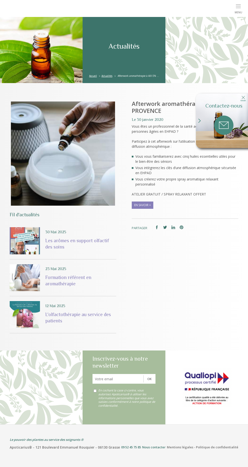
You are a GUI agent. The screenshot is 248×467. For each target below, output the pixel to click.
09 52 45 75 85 (131, 447)
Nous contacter (154, 447)
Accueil (93, 76)
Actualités (106, 76)
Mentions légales (180, 447)
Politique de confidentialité (217, 447)
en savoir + (142, 205)
